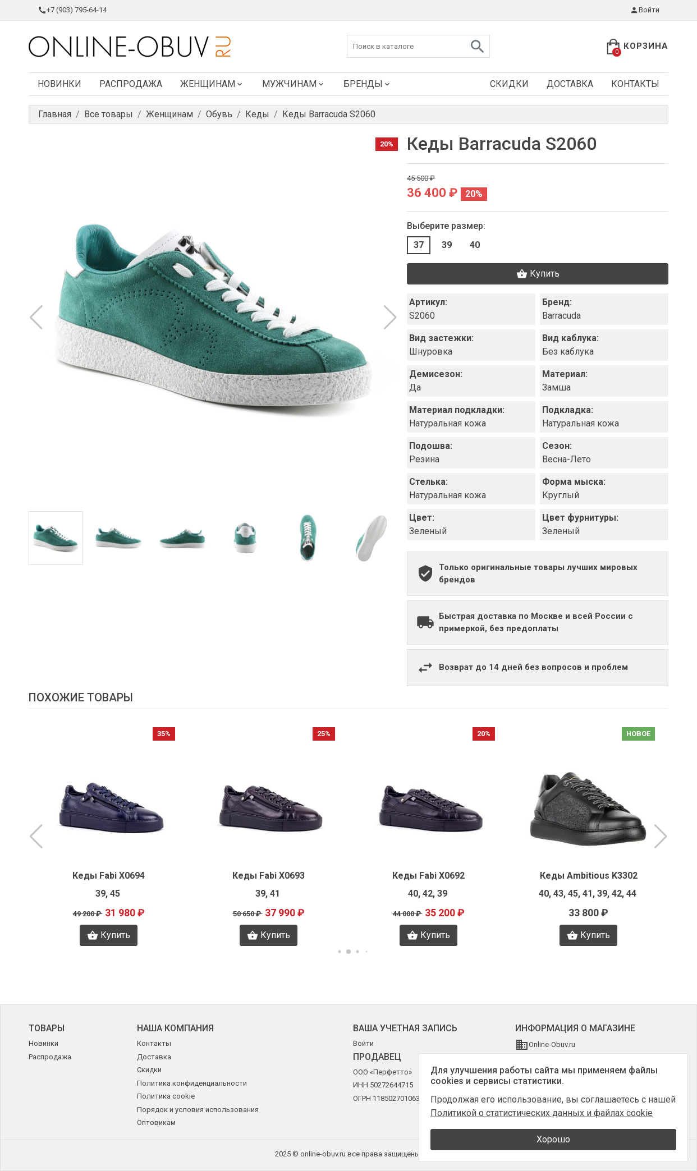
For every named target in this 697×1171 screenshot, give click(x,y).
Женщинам (212, 84)
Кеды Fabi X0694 (108, 875)
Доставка (570, 84)
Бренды (367, 84)
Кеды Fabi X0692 (428, 875)
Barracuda (561, 315)
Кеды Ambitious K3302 (589, 875)
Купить (538, 273)
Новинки (59, 84)
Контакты (635, 84)
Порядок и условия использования (198, 1109)
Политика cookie (166, 1096)
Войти (644, 10)
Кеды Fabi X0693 (268, 875)
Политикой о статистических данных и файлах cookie (541, 1113)
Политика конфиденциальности (192, 1083)
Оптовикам (156, 1122)
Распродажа (130, 84)
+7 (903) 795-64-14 (72, 10)
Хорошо (553, 1139)
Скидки (509, 84)
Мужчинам (293, 84)
